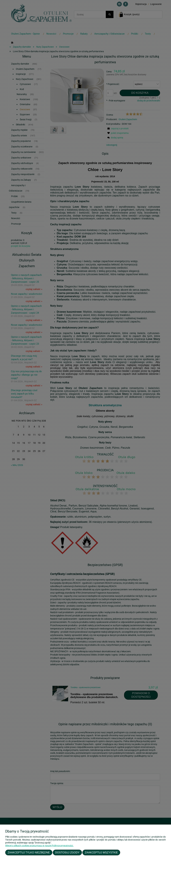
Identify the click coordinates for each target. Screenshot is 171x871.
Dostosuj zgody (67, 852)
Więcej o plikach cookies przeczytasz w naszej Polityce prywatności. (39, 845)
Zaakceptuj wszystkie (101, 852)
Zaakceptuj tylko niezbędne (29, 852)
